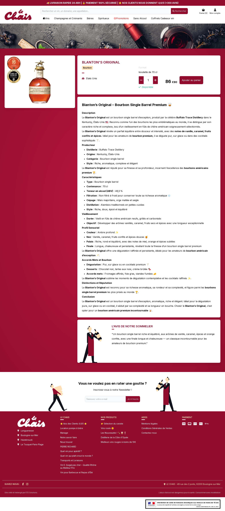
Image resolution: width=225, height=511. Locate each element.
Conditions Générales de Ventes (156, 428)
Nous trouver (66, 442)
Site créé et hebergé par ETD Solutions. (21, 492)
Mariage (64, 433)
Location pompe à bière (71, 428)
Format (142, 67)
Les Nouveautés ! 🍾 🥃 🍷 (113, 433)
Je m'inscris (132, 399)
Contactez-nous (149, 433)
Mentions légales (149, 423)
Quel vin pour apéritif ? (71, 451)
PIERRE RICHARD (68, 446)
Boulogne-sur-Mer (29, 435)
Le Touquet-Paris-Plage (32, 444)
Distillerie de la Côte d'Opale (114, 437)
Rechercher (179, 11)
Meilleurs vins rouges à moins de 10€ (118, 442)
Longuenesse (27, 430)
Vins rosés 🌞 (107, 428)
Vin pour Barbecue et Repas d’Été (76, 472)
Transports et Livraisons (71, 460)
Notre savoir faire (68, 437)
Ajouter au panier (191, 80)
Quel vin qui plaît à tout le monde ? (76, 456)
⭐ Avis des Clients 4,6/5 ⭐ (73, 423)
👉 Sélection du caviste (112, 423)
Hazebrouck (27, 440)
